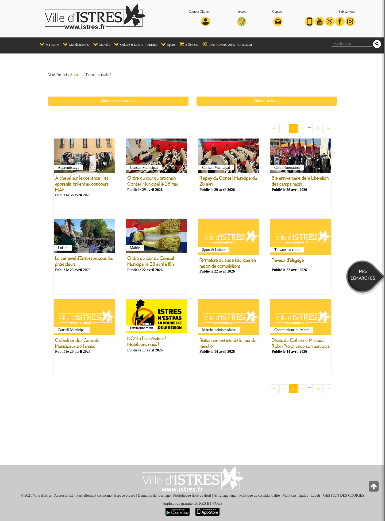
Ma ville (100, 44)
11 (317, 128)
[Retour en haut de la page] (374, 488)
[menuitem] (47, 44)
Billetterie (187, 44)
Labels (315, 495)
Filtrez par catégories (118, 101)
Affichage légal (225, 495)
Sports (166, 44)
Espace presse (124, 495)
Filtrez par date (266, 101)
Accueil (76, 75)
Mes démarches (74, 44)
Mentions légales (295, 495)
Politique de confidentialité (259, 495)
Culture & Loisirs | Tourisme (134, 44)
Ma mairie (48, 44)
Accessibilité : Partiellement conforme (82, 495)
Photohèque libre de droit (192, 495)
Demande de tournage (154, 495)
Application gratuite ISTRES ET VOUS (192, 503)
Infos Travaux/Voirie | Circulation (225, 44)
